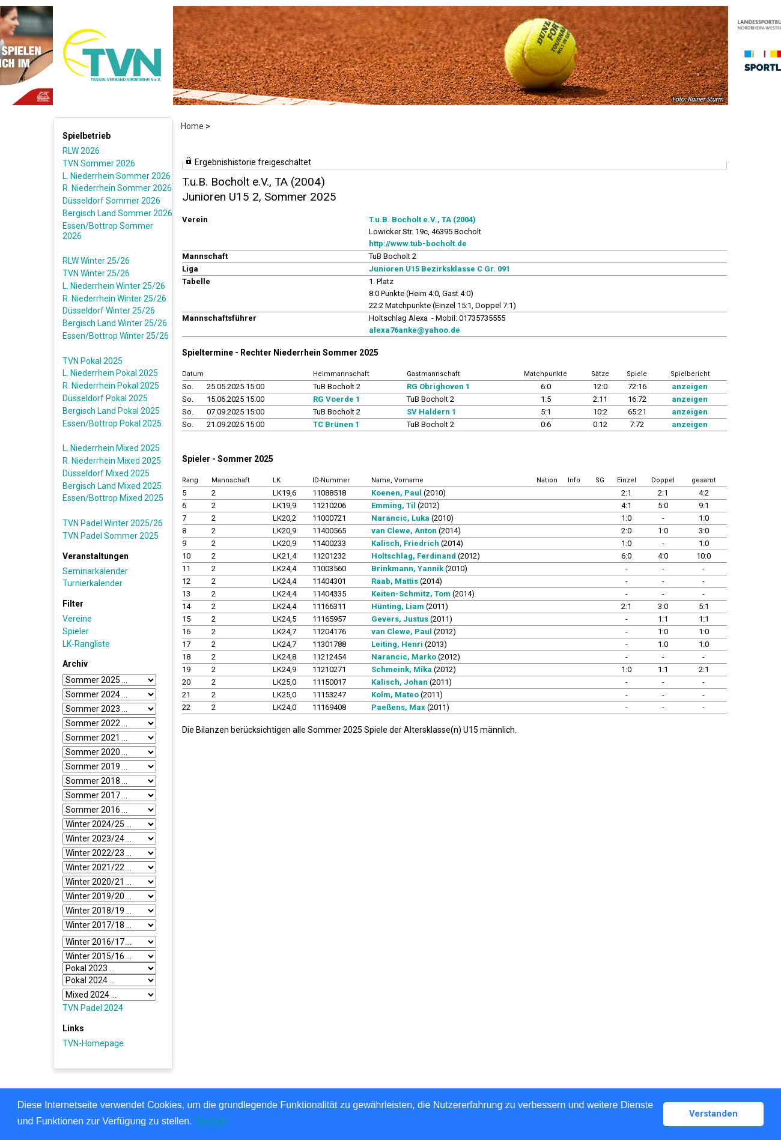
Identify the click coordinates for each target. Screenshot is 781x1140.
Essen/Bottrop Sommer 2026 (107, 231)
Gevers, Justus (399, 618)
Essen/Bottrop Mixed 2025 (112, 498)
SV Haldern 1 (431, 411)
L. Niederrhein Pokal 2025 (110, 373)
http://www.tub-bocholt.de (418, 243)
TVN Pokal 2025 (92, 361)
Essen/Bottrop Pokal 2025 (112, 423)
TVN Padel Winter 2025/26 (112, 523)
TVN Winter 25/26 (96, 273)
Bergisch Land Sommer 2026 (117, 213)
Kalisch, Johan (399, 682)
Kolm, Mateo (395, 694)
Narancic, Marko (403, 656)
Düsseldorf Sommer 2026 (111, 200)
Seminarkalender (95, 571)
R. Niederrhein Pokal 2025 (110, 385)
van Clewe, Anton (404, 530)
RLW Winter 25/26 (96, 260)
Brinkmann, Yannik (407, 568)
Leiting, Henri (397, 644)
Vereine (77, 618)
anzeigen (690, 386)
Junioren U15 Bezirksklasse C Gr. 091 (439, 268)
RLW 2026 (81, 151)
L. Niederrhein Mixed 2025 (111, 448)
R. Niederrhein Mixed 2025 (111, 460)
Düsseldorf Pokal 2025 (105, 398)
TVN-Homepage (93, 1043)
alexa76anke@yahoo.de (414, 330)
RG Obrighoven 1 (438, 386)
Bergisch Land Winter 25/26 (114, 323)
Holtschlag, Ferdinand (413, 555)
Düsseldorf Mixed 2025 (106, 473)
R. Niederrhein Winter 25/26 (114, 298)
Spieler (75, 631)
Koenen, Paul (396, 492)
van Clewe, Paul (401, 631)
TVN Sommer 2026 (98, 163)
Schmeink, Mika (401, 669)
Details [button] (212, 1121)
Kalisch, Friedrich (405, 543)
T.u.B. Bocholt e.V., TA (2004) (422, 219)
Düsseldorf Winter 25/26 (108, 310)
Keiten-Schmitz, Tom (411, 593)
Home (192, 126)
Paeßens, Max (398, 707)
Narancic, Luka (400, 518)
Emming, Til (393, 505)
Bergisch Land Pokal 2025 (111, 411)
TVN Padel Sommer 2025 (110, 536)
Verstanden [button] (713, 1114)
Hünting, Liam (397, 606)
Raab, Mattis (394, 581)
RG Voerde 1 (336, 399)
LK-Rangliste (86, 644)
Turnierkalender (92, 583)
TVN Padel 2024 (92, 1008)
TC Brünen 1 (336, 424)
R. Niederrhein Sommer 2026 (117, 188)
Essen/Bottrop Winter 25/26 (115, 336)
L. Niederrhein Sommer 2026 (116, 176)
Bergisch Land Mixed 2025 (112, 486)
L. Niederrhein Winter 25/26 (113, 286)
